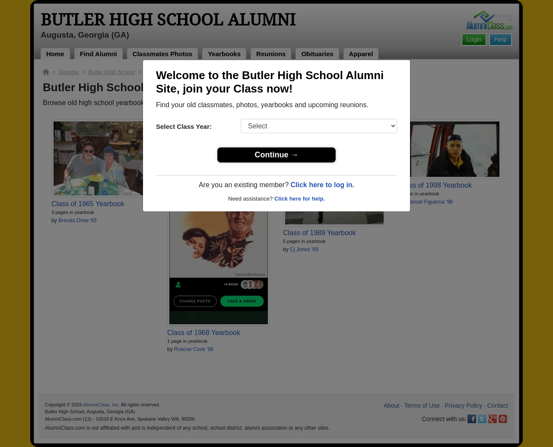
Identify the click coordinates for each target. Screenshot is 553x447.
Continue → (277, 154)
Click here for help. (299, 198)
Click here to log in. (322, 184)
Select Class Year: (184, 126)
